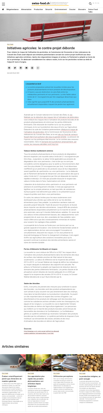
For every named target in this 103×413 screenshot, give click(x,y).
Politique (10, 44)
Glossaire (82, 9)
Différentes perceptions (63, 376)
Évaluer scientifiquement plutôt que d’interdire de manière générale (12, 378)
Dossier (72, 9)
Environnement (61, 9)
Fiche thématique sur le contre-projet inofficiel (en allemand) (41, 331)
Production (38, 9)
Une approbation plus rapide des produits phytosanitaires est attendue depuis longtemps (36, 381)
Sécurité (48, 9)
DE (93, 3)
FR (96, 3)
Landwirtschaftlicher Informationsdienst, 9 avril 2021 (39, 333)
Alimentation (26, 9)
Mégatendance (12, 9)
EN (98, 3)
